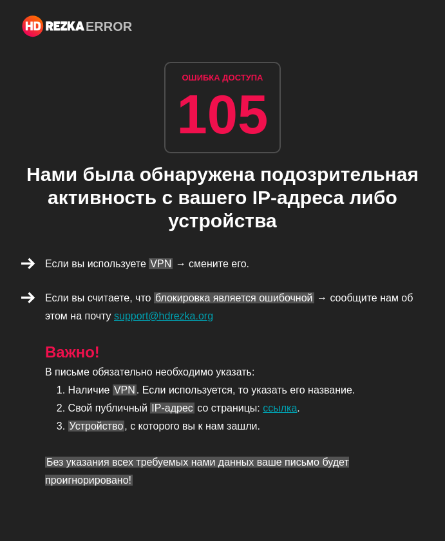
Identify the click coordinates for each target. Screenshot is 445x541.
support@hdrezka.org (163, 315)
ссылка (280, 408)
